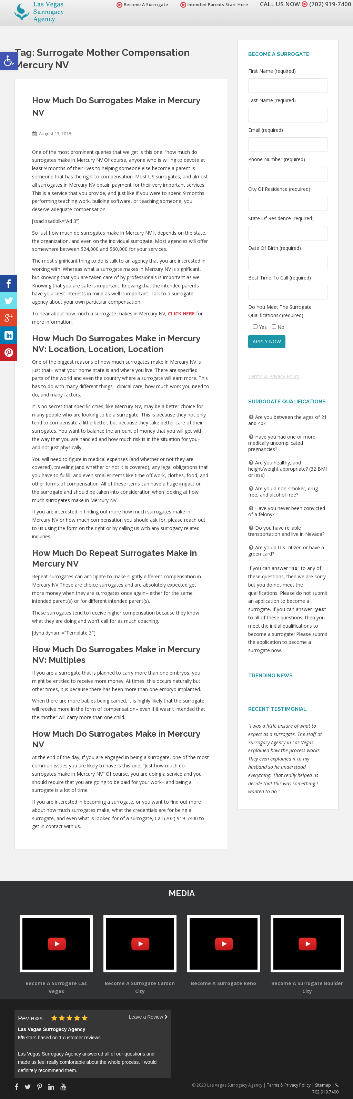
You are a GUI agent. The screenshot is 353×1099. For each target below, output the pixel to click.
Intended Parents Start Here (214, 5)
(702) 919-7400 (330, 4)
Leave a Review (148, 1017)
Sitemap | (325, 1085)
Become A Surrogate (142, 5)
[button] (9, 61)
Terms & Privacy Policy (274, 376)
